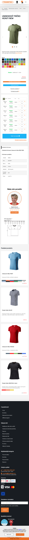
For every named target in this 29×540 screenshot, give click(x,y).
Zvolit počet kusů (14, 85)
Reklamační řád (5, 436)
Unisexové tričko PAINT (7, 273)
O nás (3, 410)
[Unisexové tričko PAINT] (14, 261)
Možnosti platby (5, 433)
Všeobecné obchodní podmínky (9, 428)
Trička (20, 8)
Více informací (18, 53)
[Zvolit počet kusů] (22, 101)
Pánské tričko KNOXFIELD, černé (9, 383)
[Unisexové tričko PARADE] (14, 334)
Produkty (5, 8)
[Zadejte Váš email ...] (14, 503)
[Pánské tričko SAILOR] (14, 298)
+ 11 (24, 281)
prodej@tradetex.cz (8, 473)
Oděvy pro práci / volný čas (13, 8)
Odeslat (5, 510)
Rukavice (4, 462)
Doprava (4, 431)
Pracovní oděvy (5, 454)
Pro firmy (4, 443)
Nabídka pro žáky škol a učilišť (8, 426)
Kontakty (4, 412)
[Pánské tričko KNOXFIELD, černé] (14, 371)
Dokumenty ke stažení (7, 415)
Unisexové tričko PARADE (8, 346)
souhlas (20, 529)
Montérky (4, 457)
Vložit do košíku (15, 136)
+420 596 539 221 (8, 470)
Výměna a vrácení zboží (7, 438)
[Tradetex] (7, 1)
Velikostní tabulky (6, 446)
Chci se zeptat (14, 212)
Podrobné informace (6, 147)
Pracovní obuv (5, 459)
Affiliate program (6, 417)
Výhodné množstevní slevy (14, 81)
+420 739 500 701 (14, 210)
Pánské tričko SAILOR (7, 310)
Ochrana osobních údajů (7, 441)
